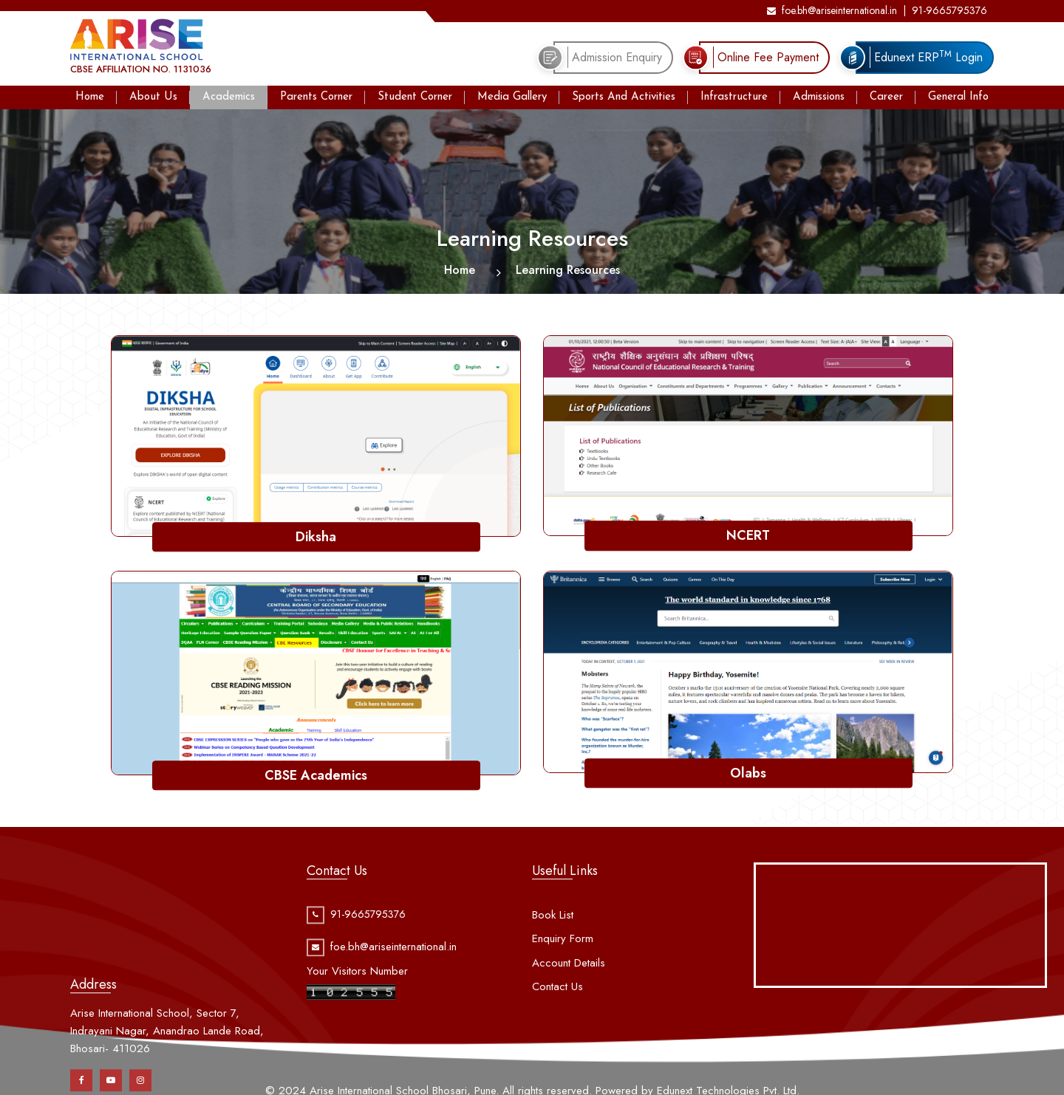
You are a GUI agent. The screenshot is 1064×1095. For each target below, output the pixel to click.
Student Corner (415, 97)
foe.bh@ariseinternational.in (832, 10)
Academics (228, 97)
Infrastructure (734, 97)
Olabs (748, 773)
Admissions (819, 97)
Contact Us (557, 1017)
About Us (153, 97)
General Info (958, 97)
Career (886, 97)
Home (89, 97)
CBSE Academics (316, 775)
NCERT (748, 535)
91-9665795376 (949, 10)
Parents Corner (316, 97)
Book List (552, 944)
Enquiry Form (562, 969)
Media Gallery (512, 97)
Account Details (568, 992)
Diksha (316, 536)
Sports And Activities (623, 97)
